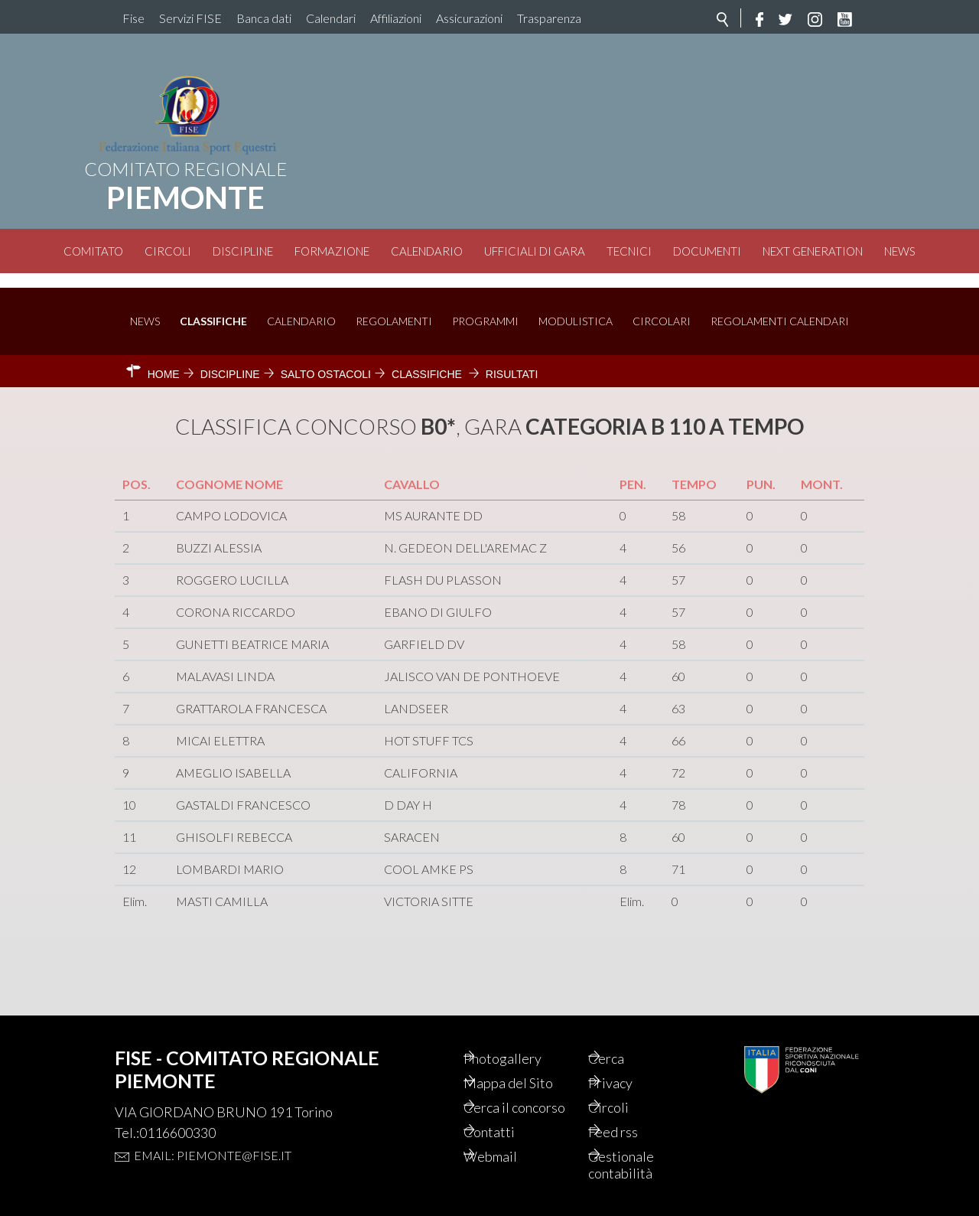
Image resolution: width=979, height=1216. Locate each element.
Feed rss (634, 1128)
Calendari (331, 18)
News (900, 251)
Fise (133, 18)
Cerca (626, 1031)
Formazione (331, 251)
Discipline (243, 251)
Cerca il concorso (513, 1092)
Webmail (512, 1154)
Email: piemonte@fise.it (212, 1127)
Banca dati (263, 18)
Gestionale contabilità (642, 1163)
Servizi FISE (190, 18)
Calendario (427, 251)
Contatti (510, 1128)
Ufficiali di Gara (534, 251)
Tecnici (629, 251)
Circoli (168, 251)
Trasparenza (549, 18)
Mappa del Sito (530, 1057)
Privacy (631, 1057)
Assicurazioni (469, 18)
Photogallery (525, 1031)
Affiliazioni (395, 18)
